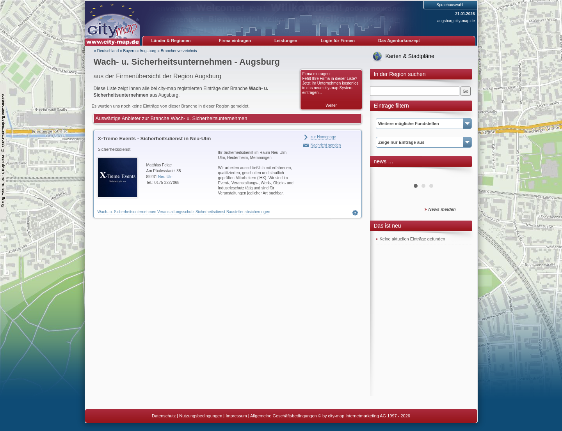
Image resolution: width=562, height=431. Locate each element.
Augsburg (148, 51)
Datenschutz (164, 415)
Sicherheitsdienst (210, 212)
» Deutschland (106, 51)
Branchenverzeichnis (179, 51)
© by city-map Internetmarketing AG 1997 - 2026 (364, 415)
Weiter (331, 105)
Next (461, 173)
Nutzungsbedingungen (200, 415)
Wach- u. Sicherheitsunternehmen (127, 212)
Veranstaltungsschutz (175, 212)
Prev (386, 173)
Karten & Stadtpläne (410, 56)
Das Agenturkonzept (399, 40)
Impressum (236, 415)
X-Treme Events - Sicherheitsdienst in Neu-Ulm (154, 138)
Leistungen (285, 40)
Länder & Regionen (171, 40)
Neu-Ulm (165, 177)
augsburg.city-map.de (456, 21)
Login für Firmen (338, 40)
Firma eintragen (235, 40)
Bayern (129, 51)
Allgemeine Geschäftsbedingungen (283, 415)
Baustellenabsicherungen (248, 212)
